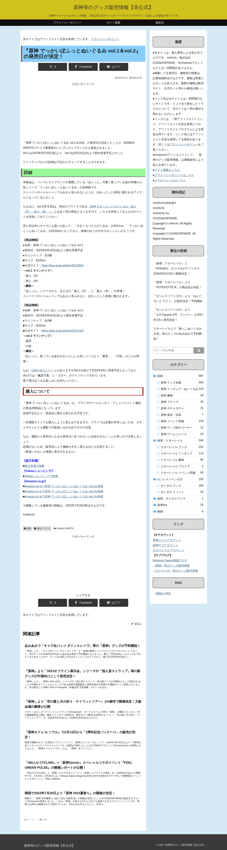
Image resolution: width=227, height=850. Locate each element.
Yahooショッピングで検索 (41, 476)
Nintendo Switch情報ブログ (170, 560)
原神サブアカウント (165, 545)
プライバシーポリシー (105, 39)
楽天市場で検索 (35, 465)
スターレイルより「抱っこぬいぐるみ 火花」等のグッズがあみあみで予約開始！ (177, 333)
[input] (178, 350)
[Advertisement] (83, 111)
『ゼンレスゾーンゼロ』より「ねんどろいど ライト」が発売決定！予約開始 (177, 298)
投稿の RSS (163, 593)
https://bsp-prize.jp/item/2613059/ (63, 265)
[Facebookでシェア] (83, 67)
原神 (27, 528)
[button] (198, 350)
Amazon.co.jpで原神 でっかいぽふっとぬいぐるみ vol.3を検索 (64, 496)
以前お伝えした (41, 370)
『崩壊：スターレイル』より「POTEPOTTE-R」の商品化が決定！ (177, 285)
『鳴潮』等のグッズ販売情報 (171, 565)
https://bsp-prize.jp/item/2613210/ (63, 330)
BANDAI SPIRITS (63, 528)
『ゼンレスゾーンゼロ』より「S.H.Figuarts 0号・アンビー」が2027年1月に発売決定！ (178, 314)
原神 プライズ (42, 528)
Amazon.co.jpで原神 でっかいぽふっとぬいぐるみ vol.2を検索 (64, 491)
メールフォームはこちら (170, 180)
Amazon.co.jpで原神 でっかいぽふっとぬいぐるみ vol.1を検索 (64, 486)
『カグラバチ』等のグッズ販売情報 (175, 570)
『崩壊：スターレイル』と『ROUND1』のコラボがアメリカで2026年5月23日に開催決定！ (176, 268)
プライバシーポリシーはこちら (174, 175)
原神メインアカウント (167, 540)
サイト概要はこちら (167, 169)
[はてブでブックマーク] (113, 67)
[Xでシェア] (52, 67)
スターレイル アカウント (169, 550)
